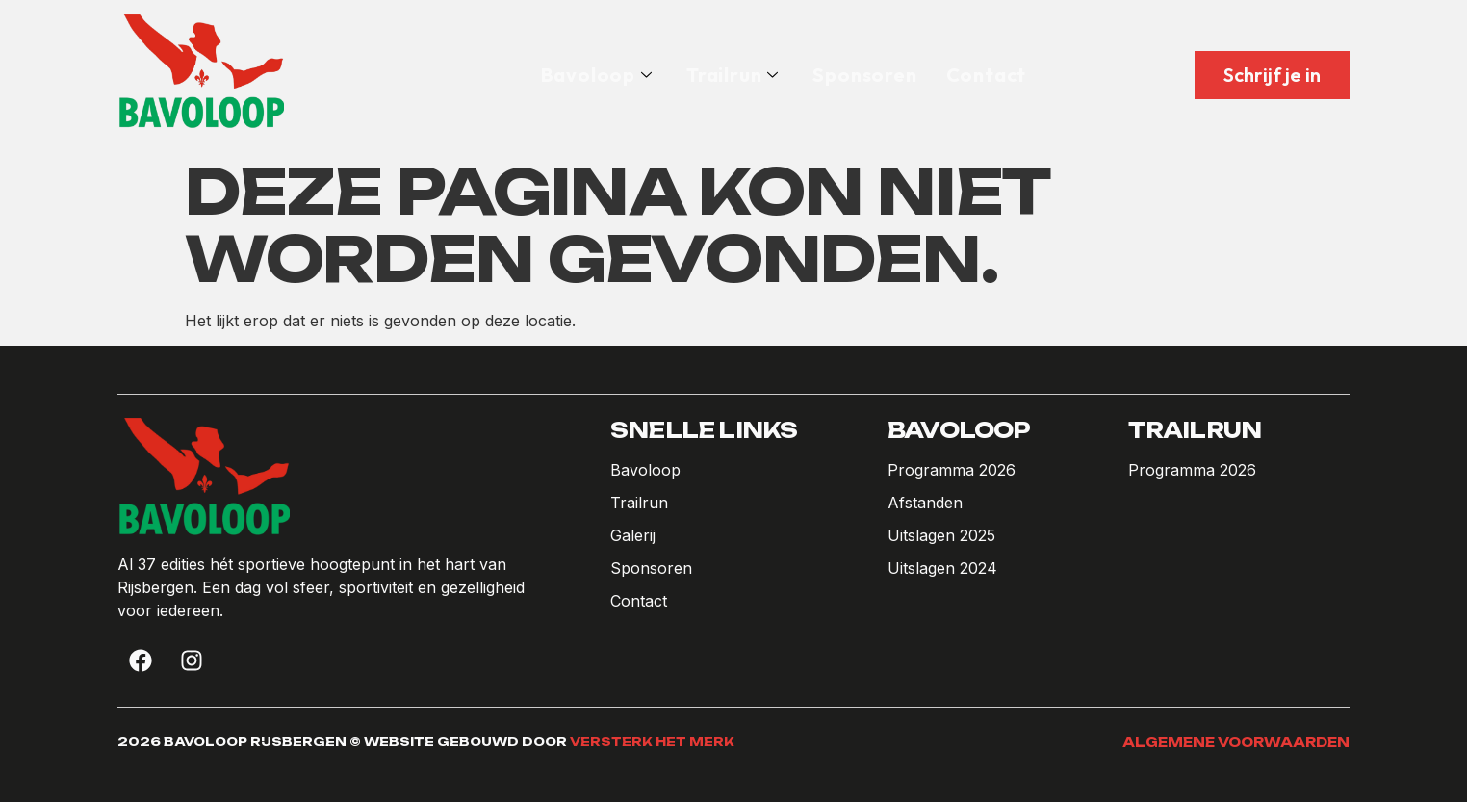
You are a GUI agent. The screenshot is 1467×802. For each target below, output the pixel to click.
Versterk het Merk (652, 742)
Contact (986, 75)
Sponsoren (864, 75)
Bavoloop (596, 75)
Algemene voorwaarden (1236, 742)
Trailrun (732, 75)
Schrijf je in (1272, 75)
